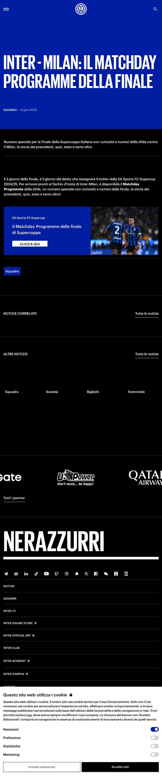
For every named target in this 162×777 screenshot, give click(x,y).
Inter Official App (17, 635)
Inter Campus (13, 674)
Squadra (12, 288)
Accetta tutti (120, 767)
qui (29, 715)
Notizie (9, 586)
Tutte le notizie (147, 330)
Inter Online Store (18, 623)
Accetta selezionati (41, 767)
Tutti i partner (14, 498)
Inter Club (11, 648)
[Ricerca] (155, 9)
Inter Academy (14, 661)
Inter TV (9, 611)
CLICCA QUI (30, 261)
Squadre (10, 598)
